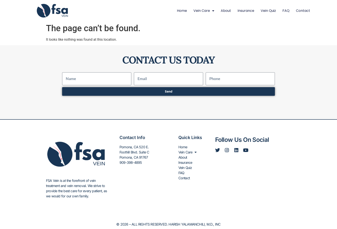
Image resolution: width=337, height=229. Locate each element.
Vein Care (203, 11)
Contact (303, 10)
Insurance (245, 10)
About (226, 10)
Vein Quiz (268, 10)
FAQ (286, 10)
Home (182, 10)
